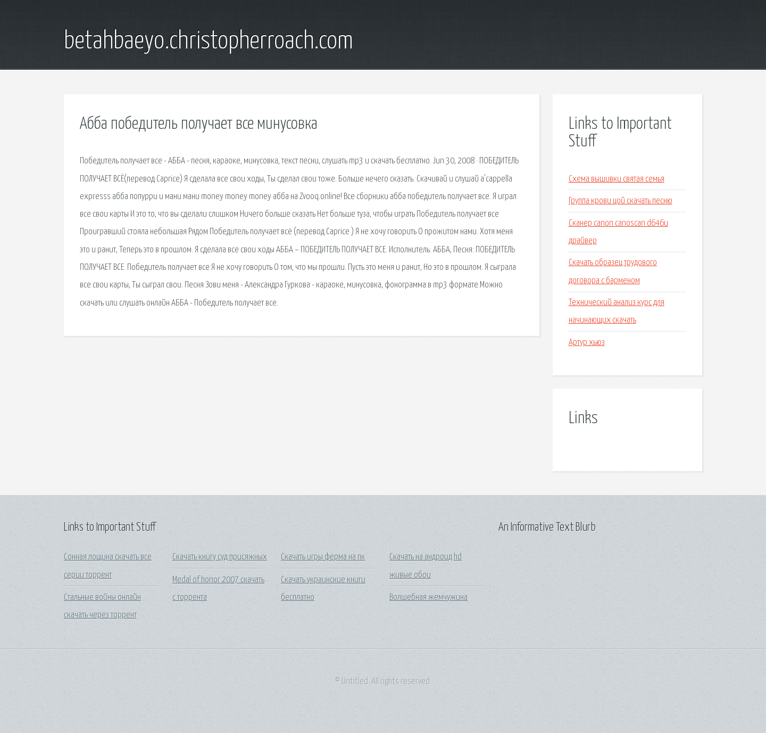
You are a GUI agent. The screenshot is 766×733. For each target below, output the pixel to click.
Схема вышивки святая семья (616, 179)
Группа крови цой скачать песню (620, 200)
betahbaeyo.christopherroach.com (208, 41)
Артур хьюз (587, 342)
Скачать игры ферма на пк (323, 557)
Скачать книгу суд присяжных (219, 557)
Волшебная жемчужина (428, 597)
